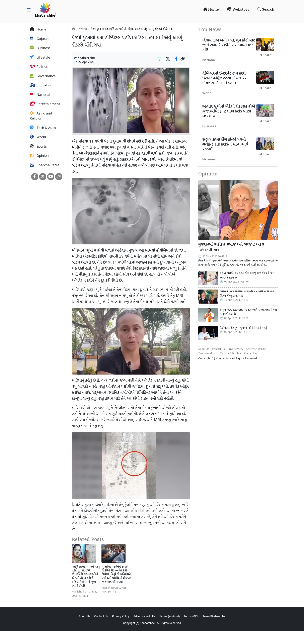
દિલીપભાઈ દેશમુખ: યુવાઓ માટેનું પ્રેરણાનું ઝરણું (243, 328)
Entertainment (45, 104)
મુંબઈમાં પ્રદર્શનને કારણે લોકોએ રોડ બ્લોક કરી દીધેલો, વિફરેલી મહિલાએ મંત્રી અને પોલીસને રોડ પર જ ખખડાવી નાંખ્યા (116, 574)
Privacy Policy (235, 349)
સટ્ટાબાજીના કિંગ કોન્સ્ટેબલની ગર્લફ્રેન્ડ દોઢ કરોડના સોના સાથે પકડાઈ (225, 144)
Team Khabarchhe (247, 353)
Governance (43, 76)
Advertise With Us (256, 349)
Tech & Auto (43, 128)
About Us (203, 349)
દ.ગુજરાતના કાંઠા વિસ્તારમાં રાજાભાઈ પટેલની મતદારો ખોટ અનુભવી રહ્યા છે (248, 312)
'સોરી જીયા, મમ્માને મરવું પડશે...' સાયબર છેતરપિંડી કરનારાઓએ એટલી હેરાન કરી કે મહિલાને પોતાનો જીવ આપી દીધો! (86, 576)
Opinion (39, 155)
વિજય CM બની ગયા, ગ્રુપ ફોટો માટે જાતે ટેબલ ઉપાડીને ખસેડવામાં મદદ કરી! (228, 45)
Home (211, 9)
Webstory (238, 9)
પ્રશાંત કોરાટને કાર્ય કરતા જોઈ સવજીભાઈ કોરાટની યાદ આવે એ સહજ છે (247, 275)
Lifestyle (40, 57)
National (40, 94)
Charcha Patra (44, 165)
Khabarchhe (86, 58)
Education (41, 85)
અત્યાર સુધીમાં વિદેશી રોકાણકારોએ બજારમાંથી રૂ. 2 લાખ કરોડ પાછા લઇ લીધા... (228, 111)
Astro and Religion (41, 116)
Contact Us (218, 349)
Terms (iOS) (227, 353)
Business (40, 48)
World (38, 137)
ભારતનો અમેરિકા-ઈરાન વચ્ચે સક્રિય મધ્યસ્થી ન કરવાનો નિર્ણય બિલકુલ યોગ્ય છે (247, 294)
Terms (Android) (207, 353)
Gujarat (39, 38)
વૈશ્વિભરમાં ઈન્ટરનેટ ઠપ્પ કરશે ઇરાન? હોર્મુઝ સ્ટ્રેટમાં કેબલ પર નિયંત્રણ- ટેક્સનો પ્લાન (224, 78)
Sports (38, 146)
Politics (39, 66)
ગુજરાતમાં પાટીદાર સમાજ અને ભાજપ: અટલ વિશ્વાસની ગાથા (231, 247)
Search (265, 9)
